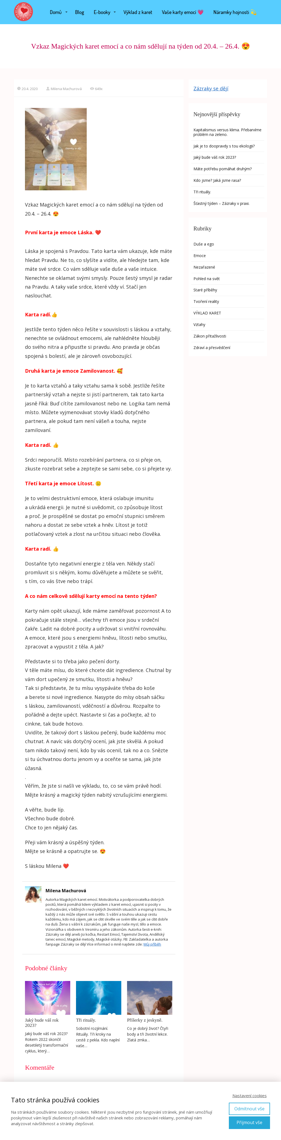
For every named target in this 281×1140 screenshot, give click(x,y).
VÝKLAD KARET (207, 313)
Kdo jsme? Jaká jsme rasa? (217, 180)
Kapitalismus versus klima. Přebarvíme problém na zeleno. (227, 132)
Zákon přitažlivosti (209, 336)
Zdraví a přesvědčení (211, 347)
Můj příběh (152, 944)
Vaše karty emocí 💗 (183, 12)
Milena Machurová (64, 88)
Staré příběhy (205, 289)
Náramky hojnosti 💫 (235, 12)
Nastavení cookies (249, 1095)
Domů (56, 12)
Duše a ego (203, 244)
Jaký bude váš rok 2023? (41, 1023)
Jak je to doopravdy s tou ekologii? (224, 146)
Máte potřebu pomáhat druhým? (222, 168)
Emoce (199, 255)
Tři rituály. (86, 1020)
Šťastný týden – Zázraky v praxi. (221, 203)
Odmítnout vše (249, 1109)
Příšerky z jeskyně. (144, 1020)
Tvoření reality (206, 301)
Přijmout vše (249, 1122)
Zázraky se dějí (210, 88)
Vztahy (199, 324)
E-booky (102, 12)
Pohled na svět (206, 278)
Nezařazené (204, 267)
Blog (79, 12)
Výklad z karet (137, 12)
